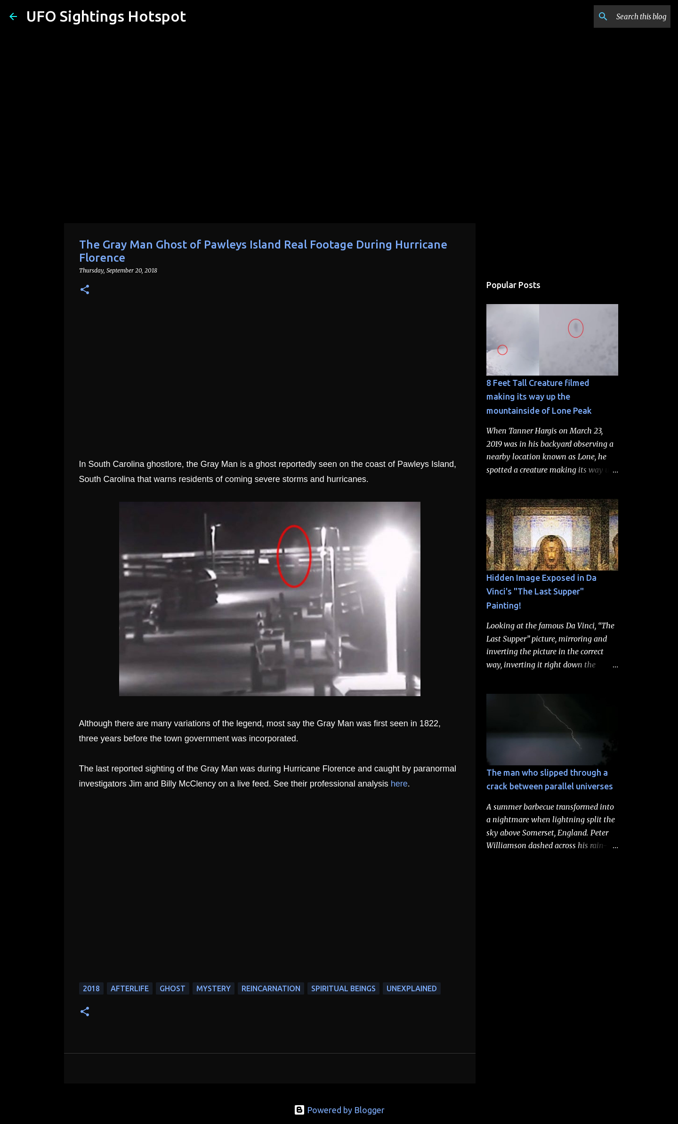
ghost (173, 988)
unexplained (412, 988)
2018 (91, 988)
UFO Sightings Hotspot (106, 16)
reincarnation (271, 988)
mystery (213, 988)
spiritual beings (343, 988)
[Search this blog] (621, 16)
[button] (84, 290)
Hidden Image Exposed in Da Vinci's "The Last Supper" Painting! (541, 591)
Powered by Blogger (339, 1110)
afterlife (130, 988)
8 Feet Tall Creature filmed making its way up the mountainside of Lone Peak (539, 396)
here (399, 783)
